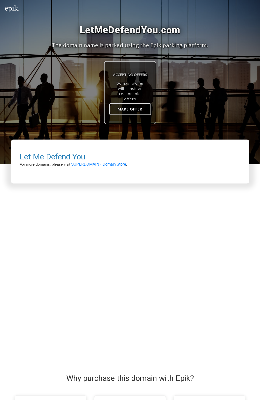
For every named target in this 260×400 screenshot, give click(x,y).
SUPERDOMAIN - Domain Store (98, 164)
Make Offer (130, 109)
